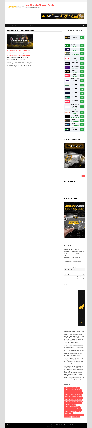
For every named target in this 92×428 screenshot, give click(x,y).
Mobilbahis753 (67, 399)
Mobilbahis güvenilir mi (12, 52)
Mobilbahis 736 (73, 392)
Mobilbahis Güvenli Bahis (39, 5)
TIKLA (82, 45)
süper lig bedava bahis (25, 55)
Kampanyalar (45, 1)
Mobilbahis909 (10, 50)
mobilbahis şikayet (22, 52)
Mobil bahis (71, 387)
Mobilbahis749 (73, 396)
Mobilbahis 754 (67, 401)
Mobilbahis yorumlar (80, 414)
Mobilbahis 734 (79, 389)
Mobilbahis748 (73, 394)
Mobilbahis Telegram (11, 424)
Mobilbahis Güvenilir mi (29, 1)
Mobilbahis (16, 50)
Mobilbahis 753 (73, 399)
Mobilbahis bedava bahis (24, 50)
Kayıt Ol (22, 1)
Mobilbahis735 (73, 391)
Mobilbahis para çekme (68, 413)
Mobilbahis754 (79, 399)
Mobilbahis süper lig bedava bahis (70, 414)
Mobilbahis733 (73, 389)
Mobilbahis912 (10, 55)
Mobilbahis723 (77, 387)
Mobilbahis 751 (67, 397)
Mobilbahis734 (67, 391)
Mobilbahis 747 (79, 392)
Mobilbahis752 (73, 397)
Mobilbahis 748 (79, 394)
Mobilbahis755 (73, 401)
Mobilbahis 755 (79, 401)
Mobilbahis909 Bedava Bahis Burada (18, 57)
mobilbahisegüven (14, 59)
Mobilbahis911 (27, 53)
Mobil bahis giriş (76, 406)
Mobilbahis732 (67, 389)
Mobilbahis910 (20, 53)
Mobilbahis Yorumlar (38, 1)
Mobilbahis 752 (79, 397)
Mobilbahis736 (67, 392)
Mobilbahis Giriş (17, 1)
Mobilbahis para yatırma (76, 411)
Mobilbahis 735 (79, 391)
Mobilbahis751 (79, 396)
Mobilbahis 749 (67, 396)
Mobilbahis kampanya (68, 409)
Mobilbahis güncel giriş (68, 408)
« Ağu (65, 284)
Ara (65, 174)
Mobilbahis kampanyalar (77, 409)
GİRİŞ (82, 37)
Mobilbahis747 (67, 394)
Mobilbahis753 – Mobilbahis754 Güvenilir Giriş (74, 251)
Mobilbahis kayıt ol (68, 411)
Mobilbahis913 (17, 55)
